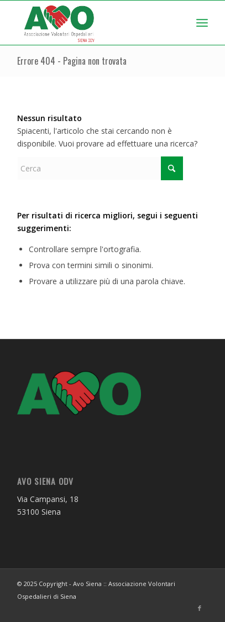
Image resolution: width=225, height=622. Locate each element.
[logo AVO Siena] (93, 23)
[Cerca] (100, 168)
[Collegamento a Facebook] (199, 608)
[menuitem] (202, 22)
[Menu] (202, 22)
